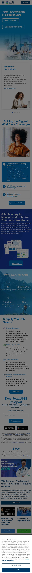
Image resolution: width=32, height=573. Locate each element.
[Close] (30, 537)
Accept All (16, 570)
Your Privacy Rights (16, 565)
